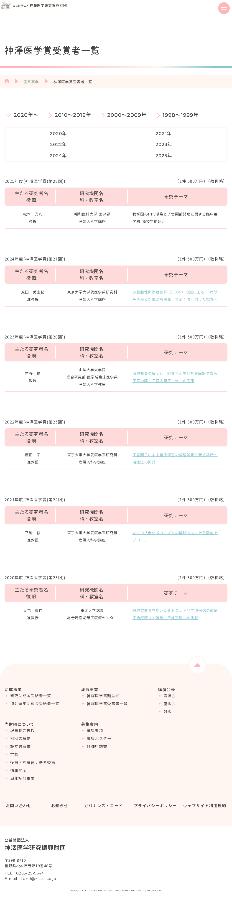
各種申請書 (97, 742)
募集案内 (89, 717)
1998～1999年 (181, 115)
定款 (14, 750)
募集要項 (95, 726)
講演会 (169, 688)
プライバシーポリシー (154, 798)
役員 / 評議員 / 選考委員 (32, 758)
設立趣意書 (20, 742)
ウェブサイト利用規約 (203, 798)
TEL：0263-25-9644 (24, 866)
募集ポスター (99, 734)
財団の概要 (20, 734)
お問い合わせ (18, 798)
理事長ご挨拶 (22, 726)
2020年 (27, 133)
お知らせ (58, 798)
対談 (167, 704)
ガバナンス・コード (102, 798)
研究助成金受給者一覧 (30, 688)
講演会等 (166, 678)
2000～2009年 (127, 115)
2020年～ (26, 115)
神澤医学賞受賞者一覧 (107, 696)
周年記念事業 (22, 774)
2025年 (28, 144)
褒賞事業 (31, 81)
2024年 (204, 133)
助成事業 (13, 678)
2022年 (116, 133)
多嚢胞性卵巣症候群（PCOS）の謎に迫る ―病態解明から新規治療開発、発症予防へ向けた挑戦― (175, 284)
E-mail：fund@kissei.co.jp (30, 871)
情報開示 (18, 766)
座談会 (169, 696)
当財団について (20, 717)
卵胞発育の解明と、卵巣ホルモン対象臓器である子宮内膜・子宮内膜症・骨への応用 (175, 365)
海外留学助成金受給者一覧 (34, 696)
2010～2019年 (73, 115)
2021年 (72, 133)
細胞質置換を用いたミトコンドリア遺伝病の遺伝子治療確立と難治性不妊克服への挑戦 (175, 602)
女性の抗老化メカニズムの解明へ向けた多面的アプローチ (175, 525)
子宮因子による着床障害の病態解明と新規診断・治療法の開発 (175, 447)
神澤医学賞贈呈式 (103, 688)
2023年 (160, 133)
